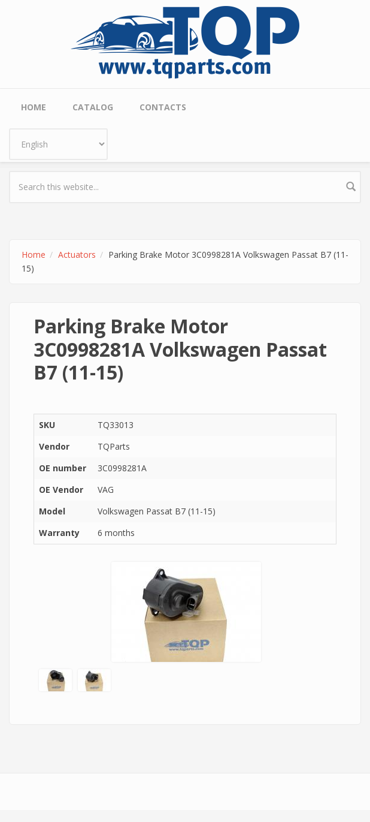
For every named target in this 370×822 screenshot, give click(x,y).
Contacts (162, 107)
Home (33, 107)
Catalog (92, 107)
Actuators (77, 254)
